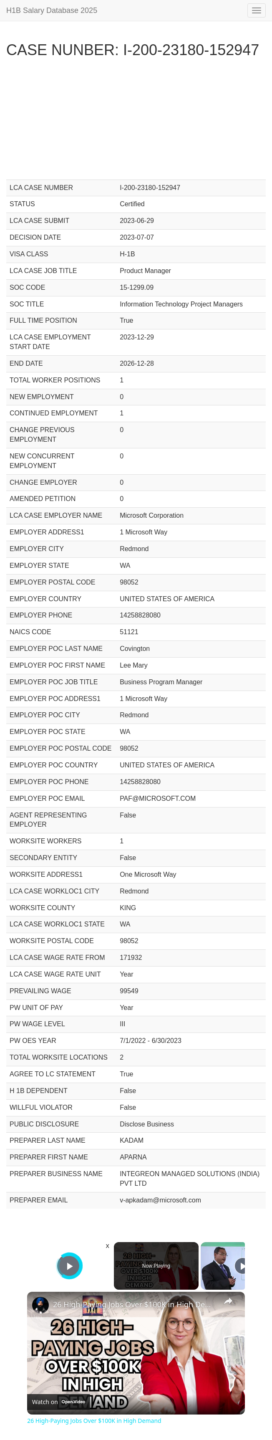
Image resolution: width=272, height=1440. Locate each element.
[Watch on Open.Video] (58, 1402)
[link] (40, 1305)
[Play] (242, 1266)
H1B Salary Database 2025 (51, 10)
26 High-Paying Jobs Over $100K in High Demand (135, 1304)
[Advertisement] (136, 121)
